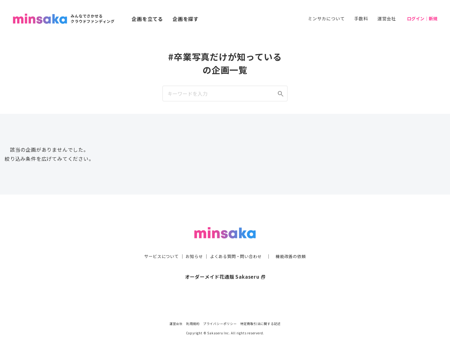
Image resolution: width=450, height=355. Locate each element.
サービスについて (157, 244)
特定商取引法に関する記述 (260, 323)
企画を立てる (147, 19)
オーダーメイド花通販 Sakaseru (225, 264)
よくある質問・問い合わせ (236, 244)
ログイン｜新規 (422, 18)
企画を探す (185, 19)
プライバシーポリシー (220, 323)
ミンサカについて (326, 18)
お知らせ (192, 244)
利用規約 (193, 323)
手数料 (361, 18)
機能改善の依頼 (294, 244)
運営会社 (387, 18)
